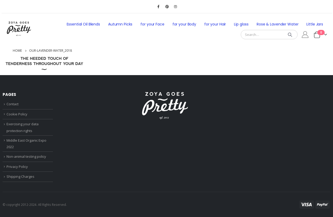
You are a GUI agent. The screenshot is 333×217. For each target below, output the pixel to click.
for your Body (184, 24)
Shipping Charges (20, 176)
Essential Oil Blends (83, 24)
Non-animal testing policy (26, 156)
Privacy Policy (17, 166)
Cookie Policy (17, 114)
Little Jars (314, 24)
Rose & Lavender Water (277, 24)
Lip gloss (241, 24)
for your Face (152, 24)
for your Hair (215, 24)
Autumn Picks (120, 24)
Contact (12, 104)
